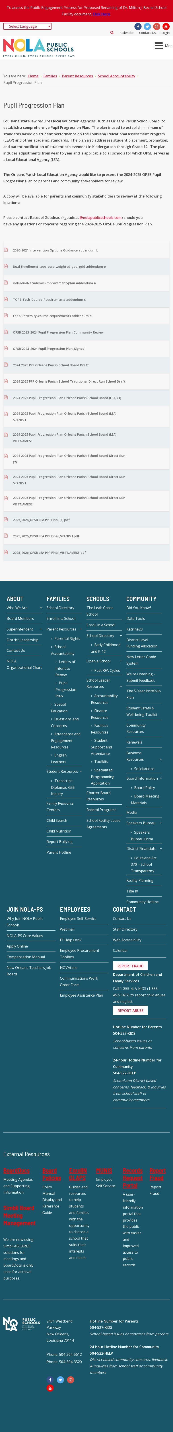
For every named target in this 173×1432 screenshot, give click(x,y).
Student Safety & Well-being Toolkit (141, 711)
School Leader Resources (98, 683)
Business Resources (135, 756)
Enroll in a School (61, 618)
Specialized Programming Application (102, 777)
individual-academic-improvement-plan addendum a (54, 283)
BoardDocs (16, 1170)
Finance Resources (99, 714)
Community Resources (136, 728)
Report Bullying (60, 841)
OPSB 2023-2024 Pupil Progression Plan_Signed (48, 348)
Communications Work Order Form (79, 981)
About (15, 598)
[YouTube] (166, 26)
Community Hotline (142, 901)
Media (131, 812)
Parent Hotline (59, 852)
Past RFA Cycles (107, 670)
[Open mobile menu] (165, 46)
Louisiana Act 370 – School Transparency (144, 864)
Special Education (59, 707)
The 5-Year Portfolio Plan (143, 694)
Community (141, 598)
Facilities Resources (99, 729)
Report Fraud (158, 1174)
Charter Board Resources (98, 796)
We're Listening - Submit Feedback (140, 677)
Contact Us (147, 32)
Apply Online (17, 946)
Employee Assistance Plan (81, 995)
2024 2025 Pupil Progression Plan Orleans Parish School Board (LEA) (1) (67, 398)
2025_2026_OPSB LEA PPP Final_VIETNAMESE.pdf (49, 552)
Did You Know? (138, 607)
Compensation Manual (26, 956)
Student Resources (62, 771)
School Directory (60, 607)
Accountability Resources (104, 699)
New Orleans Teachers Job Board (29, 971)
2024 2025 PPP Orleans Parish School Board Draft (51, 365)
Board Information (142, 778)
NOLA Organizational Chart (24, 664)
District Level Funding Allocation (141, 643)
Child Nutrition (59, 831)
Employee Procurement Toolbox (79, 953)
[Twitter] (147, 26)
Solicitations (144, 768)
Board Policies (51, 1174)
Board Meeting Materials (145, 799)
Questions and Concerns (65, 722)
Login (165, 32)
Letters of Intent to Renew (65, 668)
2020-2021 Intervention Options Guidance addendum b (55, 250)
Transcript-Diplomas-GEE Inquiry (63, 787)
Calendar (127, 32)
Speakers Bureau (140, 822)
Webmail (67, 929)
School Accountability (62, 650)
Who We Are (17, 607)
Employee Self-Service (78, 918)
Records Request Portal (133, 1177)
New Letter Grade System (141, 660)
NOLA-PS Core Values (25, 935)
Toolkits (101, 761)
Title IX (132, 891)
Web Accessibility (127, 939)
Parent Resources (61, 629)
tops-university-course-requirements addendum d (52, 316)
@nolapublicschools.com (101, 217)
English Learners (59, 758)
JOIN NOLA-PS (25, 909)
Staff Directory (125, 929)
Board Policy (144, 787)
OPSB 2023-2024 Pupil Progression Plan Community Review (58, 332)
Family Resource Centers (60, 806)
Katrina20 (134, 629)
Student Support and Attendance (101, 747)
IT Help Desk (71, 939)
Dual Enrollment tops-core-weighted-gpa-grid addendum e (59, 266)
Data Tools (135, 618)
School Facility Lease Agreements (103, 823)
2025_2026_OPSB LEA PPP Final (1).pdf (41, 520)
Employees (75, 909)
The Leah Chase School (99, 611)
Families (58, 598)
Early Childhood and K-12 (105, 648)
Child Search (57, 820)
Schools (97, 598)
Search (112, 32)
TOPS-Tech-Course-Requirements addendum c (49, 299)
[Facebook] (138, 26)
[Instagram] (156, 26)
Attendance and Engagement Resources (65, 740)
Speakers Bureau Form (142, 835)
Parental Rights (67, 638)
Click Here (101, 14)
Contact (124, 909)
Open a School (98, 661)
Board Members (20, 618)
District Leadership (22, 639)
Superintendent (20, 629)
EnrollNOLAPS (78, 1174)
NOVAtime (68, 967)
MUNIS (104, 1170)
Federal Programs (101, 809)
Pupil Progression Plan (66, 689)
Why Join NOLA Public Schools (25, 921)
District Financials (141, 848)
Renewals (134, 742)
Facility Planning (139, 880)
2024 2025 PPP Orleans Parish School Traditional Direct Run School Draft (69, 381)
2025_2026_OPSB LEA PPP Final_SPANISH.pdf (46, 536)
